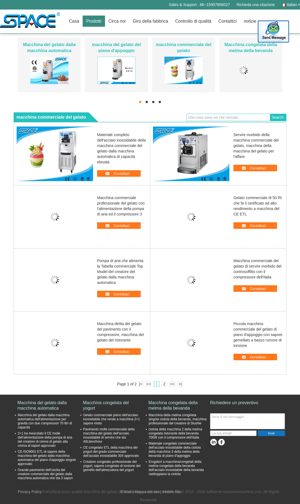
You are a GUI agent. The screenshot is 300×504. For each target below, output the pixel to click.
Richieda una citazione (255, 4)
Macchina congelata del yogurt (106, 405)
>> (172, 384)
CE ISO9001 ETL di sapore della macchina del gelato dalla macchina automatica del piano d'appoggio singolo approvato (47, 458)
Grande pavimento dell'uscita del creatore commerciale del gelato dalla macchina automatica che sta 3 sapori (45, 474)
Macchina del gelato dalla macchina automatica (42, 405)
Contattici (227, 21)
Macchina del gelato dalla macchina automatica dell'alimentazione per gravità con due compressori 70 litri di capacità (45, 421)
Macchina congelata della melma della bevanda (173, 405)
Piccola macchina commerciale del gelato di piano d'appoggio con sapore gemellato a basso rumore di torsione (257, 335)
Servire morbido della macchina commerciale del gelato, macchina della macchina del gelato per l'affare (256, 146)
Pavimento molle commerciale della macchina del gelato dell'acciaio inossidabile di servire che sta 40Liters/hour (109, 435)
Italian (293, 4)
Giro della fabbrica (150, 21)
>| (180, 384)
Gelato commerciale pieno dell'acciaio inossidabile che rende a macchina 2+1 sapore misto (111, 419)
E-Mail (126, 492)
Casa (74, 21)
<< (148, 384)
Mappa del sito (146, 492)
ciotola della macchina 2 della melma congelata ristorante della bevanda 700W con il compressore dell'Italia (175, 433)
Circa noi (117, 21)
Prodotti (93, 21)
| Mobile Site (170, 492)
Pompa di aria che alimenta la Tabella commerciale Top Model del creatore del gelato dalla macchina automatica (120, 272)
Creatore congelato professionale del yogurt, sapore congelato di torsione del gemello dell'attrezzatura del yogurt (111, 466)
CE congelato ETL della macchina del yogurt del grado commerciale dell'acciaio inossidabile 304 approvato (111, 452)
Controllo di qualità (193, 21)
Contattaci (122, 174)
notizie (250, 21)
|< (140, 384)
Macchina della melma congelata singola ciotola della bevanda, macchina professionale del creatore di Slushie (177, 419)
